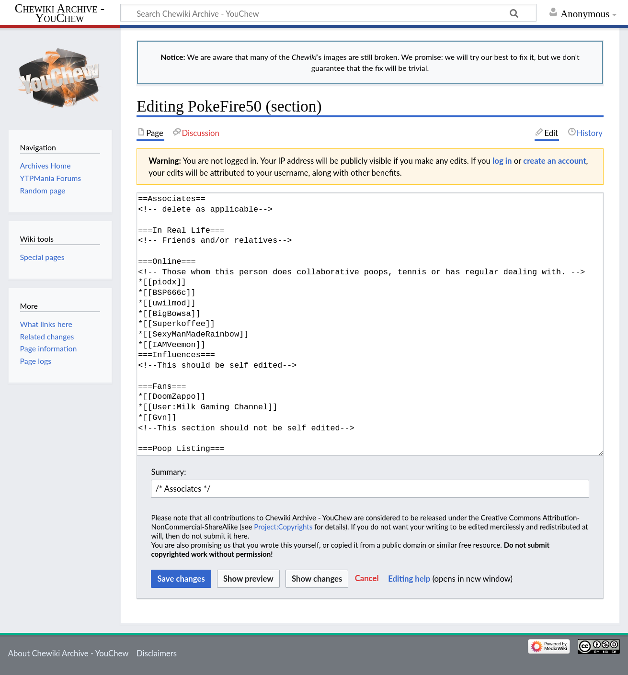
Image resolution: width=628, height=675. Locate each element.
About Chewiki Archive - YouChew (68, 653)
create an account (554, 161)
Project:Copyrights (283, 526)
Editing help (409, 579)
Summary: (168, 472)
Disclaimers (157, 653)
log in (502, 161)
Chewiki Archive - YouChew (59, 13)
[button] (367, 579)
